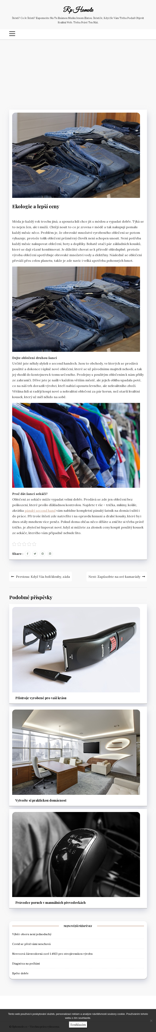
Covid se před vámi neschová (31, 944)
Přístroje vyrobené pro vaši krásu (40, 698)
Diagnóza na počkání (26, 963)
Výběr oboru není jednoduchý (31, 934)
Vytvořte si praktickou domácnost (40, 800)
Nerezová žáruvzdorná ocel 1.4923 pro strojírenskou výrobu (52, 954)
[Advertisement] (78, 74)
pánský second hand (40, 511)
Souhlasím (78, 1025)
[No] (151, 1021)
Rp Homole (78, 10)
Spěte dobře (20, 973)
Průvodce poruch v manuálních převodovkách (50, 902)
